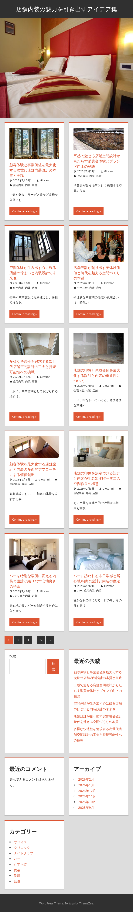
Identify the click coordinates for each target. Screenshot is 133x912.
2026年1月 (86, 785)
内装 (27, 185)
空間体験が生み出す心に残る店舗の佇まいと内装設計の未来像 (34, 273)
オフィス (20, 842)
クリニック (22, 847)
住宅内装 (18, 185)
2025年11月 (87, 796)
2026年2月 (86, 779)
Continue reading (23, 211)
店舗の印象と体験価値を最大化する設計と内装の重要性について (98, 375)
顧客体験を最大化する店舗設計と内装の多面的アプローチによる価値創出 (34, 469)
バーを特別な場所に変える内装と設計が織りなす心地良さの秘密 (34, 581)
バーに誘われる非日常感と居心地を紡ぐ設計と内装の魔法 (98, 578)
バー (15, 596)
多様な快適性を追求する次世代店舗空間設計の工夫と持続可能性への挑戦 (34, 366)
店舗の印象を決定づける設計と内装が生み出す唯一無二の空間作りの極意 (98, 478)
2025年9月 (86, 807)
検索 (12, 656)
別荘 (17, 875)
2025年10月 (87, 802)
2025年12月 (87, 791)
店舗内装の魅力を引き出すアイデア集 (66, 9)
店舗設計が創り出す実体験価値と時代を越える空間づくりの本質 (98, 273)
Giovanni (45, 180)
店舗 (34, 185)
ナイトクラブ (23, 853)
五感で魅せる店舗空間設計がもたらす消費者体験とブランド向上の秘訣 (98, 161)
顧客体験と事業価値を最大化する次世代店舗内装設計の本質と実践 (34, 170)
